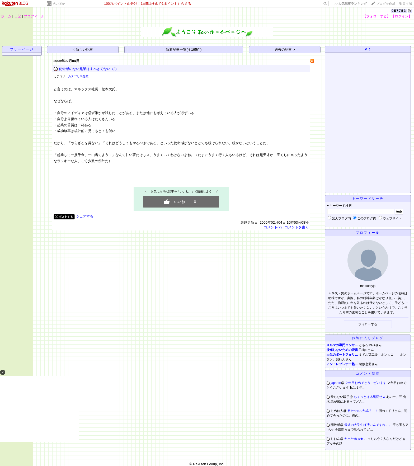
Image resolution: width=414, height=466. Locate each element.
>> (351, 4)
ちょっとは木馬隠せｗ (370, 397)
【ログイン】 (401, 16)
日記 (17, 16)
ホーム (6, 16)
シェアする (84, 216)
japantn (336, 383)
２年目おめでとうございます (366, 383)
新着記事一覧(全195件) (183, 49)
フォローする (367, 324)
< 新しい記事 (83, 49)
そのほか (58, 4)
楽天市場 (405, 4)
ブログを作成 (385, 4)
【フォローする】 (376, 16)
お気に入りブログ (368, 338)
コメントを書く (297, 227)
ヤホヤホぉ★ (354, 439)
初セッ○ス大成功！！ (363, 411)
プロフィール (34, 16)
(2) (114, 69)
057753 (399, 11)
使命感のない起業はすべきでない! (85, 69)
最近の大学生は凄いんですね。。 (368, 425)
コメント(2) (273, 227)
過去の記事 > (285, 49)
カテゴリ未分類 (78, 76)
